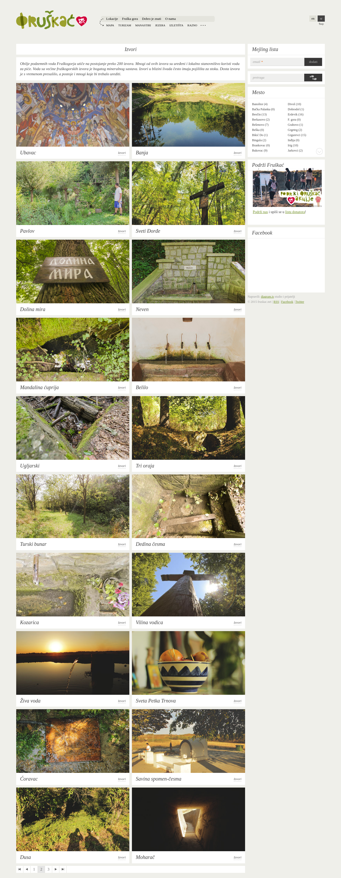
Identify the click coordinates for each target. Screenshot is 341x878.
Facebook (262, 233)
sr (321, 18)
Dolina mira (32, 309)
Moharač (145, 857)
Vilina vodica (149, 622)
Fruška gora (130, 19)
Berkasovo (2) (261, 119)
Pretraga (258, 77)
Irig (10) (293, 145)
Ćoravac (29, 779)
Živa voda (30, 701)
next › (55, 869)
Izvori (122, 153)
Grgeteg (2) (295, 130)
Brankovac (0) (261, 145)
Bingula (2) (259, 140)
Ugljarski (30, 466)
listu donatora (295, 212)
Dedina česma (150, 544)
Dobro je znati (151, 19)
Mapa (110, 25)
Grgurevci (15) (297, 135)
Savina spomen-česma (158, 779)
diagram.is (267, 296)
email (258, 62)
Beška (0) (258, 130)
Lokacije (112, 19)
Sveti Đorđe (148, 231)
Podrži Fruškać (268, 165)
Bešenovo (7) (260, 125)
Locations (203, 25)
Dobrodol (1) (296, 109)
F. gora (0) (294, 119)
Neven (142, 309)
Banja (142, 152)
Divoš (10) (294, 104)
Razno (192, 25)
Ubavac (28, 152)
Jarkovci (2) (295, 150)
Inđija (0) (293, 140)
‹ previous (26, 869)
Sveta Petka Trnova (156, 701)
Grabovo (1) (295, 125)
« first (19, 869)
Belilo (142, 387)
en (312, 18)
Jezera (160, 25)
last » (62, 869)
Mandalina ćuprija (39, 387)
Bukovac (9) (259, 150)
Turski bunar (33, 544)
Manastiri (143, 25)
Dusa (25, 857)
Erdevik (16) (295, 114)
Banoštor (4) (259, 104)
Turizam (124, 25)
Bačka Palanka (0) (263, 109)
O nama (170, 19)
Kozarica (29, 622)
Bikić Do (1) (260, 135)
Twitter (299, 302)
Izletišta (176, 25)
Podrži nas (260, 212)
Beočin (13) (259, 114)
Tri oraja (145, 466)
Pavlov (27, 231)
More (319, 151)
